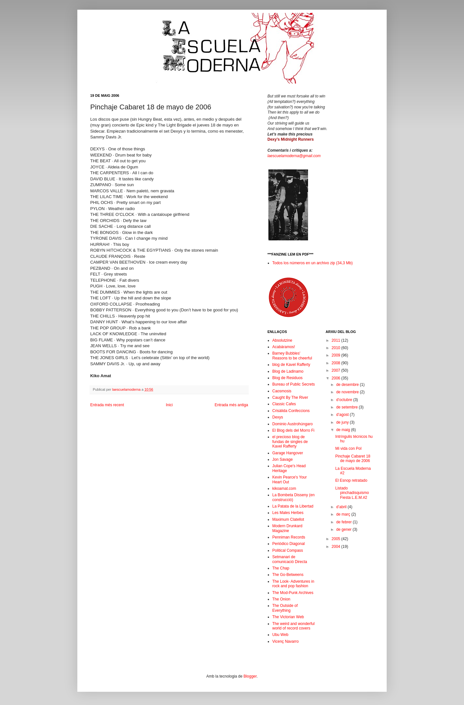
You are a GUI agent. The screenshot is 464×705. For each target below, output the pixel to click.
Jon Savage (282, 459)
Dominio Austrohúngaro (292, 424)
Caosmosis (281, 391)
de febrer (344, 522)
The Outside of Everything (285, 607)
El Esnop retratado (351, 480)
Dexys (277, 417)
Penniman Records (288, 537)
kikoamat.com (284, 488)
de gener (344, 529)
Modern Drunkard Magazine (287, 528)
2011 (336, 340)
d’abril (341, 507)
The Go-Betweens (288, 574)
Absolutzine (282, 340)
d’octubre (344, 400)
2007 (336, 370)
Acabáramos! (283, 347)
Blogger (250, 676)
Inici (169, 405)
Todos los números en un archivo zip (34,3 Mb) (312, 263)
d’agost (343, 414)
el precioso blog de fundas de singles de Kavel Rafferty (290, 441)
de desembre (348, 384)
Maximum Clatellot (288, 519)
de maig (343, 430)
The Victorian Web (288, 617)
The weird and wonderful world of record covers (293, 625)
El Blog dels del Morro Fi (293, 430)
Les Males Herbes (288, 512)
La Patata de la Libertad (292, 506)
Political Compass (287, 550)
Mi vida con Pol (348, 448)
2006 (336, 378)
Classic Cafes (284, 404)
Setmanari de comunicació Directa (289, 559)
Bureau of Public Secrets (293, 384)
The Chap (280, 568)
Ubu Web (280, 634)
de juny (343, 422)
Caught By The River (290, 397)
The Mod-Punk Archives (292, 592)
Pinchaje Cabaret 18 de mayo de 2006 (352, 458)
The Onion (281, 599)
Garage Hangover (287, 453)
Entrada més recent (107, 405)
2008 (336, 363)
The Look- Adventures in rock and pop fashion (293, 583)
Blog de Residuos (287, 378)
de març (343, 514)
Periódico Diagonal (288, 543)
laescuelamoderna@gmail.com (294, 156)
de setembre (347, 407)
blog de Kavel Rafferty (291, 364)
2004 (336, 546)
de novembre (348, 392)
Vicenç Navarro (285, 641)
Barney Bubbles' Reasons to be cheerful (292, 355)
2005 (336, 539)
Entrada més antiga (231, 405)
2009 (336, 355)
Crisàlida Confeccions (291, 410)
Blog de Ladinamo (288, 371)
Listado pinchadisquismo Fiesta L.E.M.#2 (352, 493)
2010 (336, 348)
